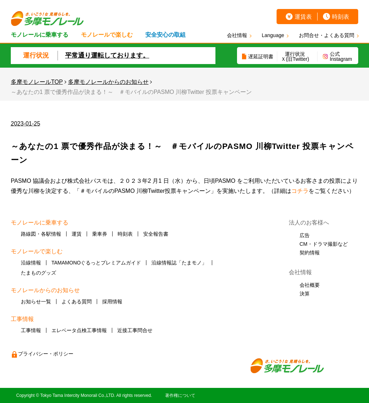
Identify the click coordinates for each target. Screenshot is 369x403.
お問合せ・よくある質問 (326, 35)
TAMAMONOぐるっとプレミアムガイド (96, 262)
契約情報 (310, 252)
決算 (305, 293)
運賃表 (303, 17)
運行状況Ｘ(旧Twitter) (295, 56)
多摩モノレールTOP (37, 82)
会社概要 (310, 284)
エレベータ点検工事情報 (79, 330)
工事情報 (31, 330)
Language (273, 35)
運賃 (77, 233)
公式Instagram (341, 56)
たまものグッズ (38, 272)
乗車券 (99, 233)
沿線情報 (31, 262)
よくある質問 (77, 301)
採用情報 (112, 301)
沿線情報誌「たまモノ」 (179, 262)
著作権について (180, 395)
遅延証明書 (260, 56)
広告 (305, 235)
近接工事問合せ (134, 330)
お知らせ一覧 (36, 301)
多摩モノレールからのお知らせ (108, 82)
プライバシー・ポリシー (45, 354)
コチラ (300, 191)
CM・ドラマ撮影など (324, 243)
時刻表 (340, 17)
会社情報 (237, 35)
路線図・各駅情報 (41, 233)
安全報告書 (155, 233)
